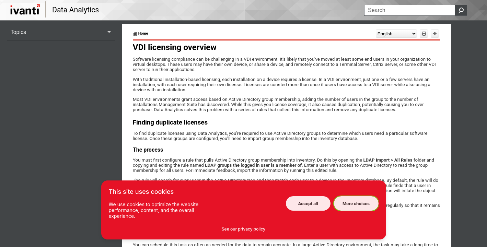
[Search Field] (415, 10)
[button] (461, 10)
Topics (63, 32)
